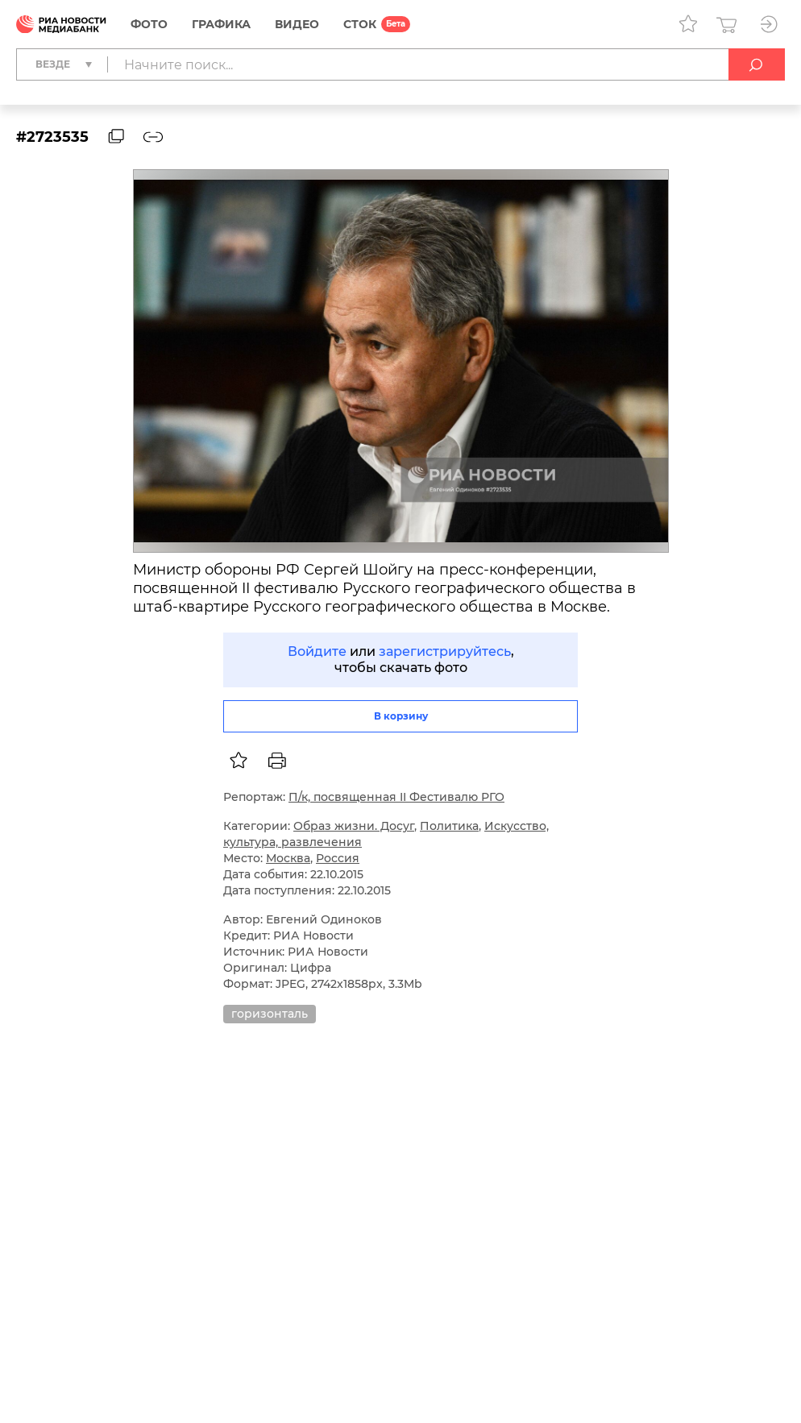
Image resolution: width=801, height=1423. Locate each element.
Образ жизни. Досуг (353, 826)
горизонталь (269, 1013)
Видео (297, 24)
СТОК (359, 24)
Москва (288, 858)
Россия (337, 858)
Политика (449, 826)
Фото (149, 24)
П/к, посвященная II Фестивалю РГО (396, 797)
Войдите (317, 651)
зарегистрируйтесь (445, 651)
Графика (221, 24)
